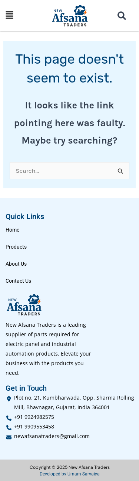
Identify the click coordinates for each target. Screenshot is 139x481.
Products (16, 247)
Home (12, 230)
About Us (16, 264)
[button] (9, 16)
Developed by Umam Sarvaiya (70, 474)
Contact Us (18, 281)
